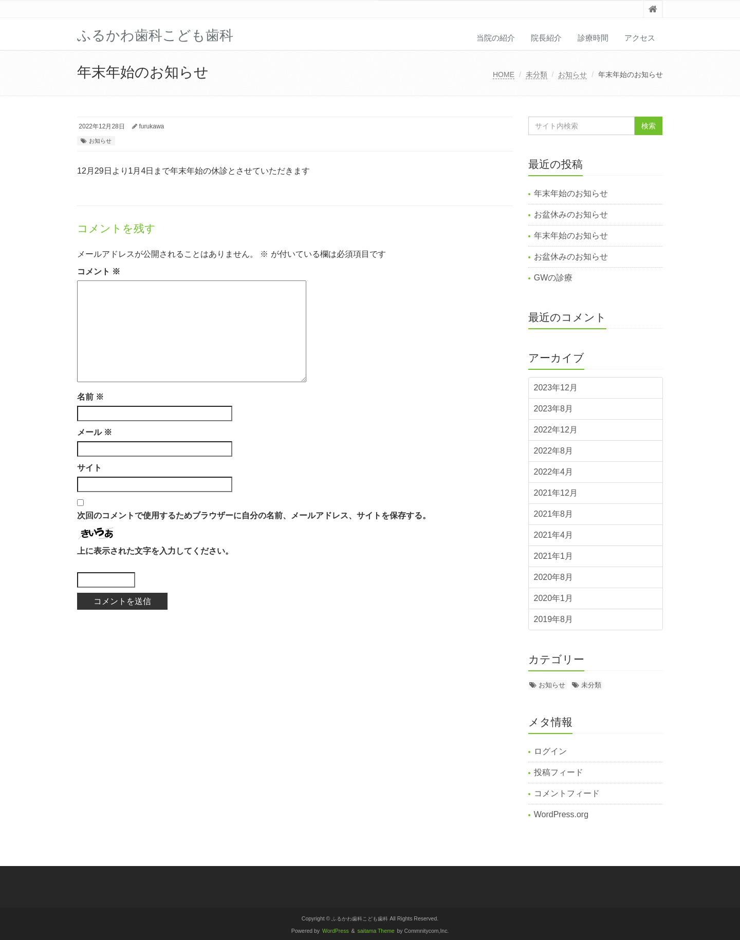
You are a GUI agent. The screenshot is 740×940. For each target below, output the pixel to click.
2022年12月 (556, 429)
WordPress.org (561, 814)
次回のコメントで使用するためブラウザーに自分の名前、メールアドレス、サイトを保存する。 (254, 515)
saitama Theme (376, 931)
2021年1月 (554, 556)
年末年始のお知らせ (571, 193)
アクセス (639, 37)
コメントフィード (567, 793)
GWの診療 (553, 277)
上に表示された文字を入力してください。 (155, 551)
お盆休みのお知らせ (571, 214)
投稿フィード (558, 772)
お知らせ (572, 74)
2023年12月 (556, 387)
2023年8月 (554, 408)
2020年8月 (554, 577)
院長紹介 (546, 37)
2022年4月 (554, 471)
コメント (98, 271)
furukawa (151, 126)
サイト (89, 467)
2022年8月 (554, 450)
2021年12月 (556, 492)
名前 (90, 396)
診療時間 (593, 37)
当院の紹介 (495, 37)
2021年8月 (554, 514)
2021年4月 (554, 535)
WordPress (335, 931)
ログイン (550, 751)
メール (94, 432)
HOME (503, 74)
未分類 (536, 74)
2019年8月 (554, 619)
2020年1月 (554, 598)
